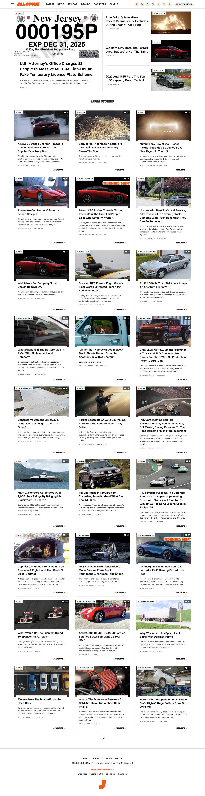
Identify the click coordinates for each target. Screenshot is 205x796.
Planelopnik (84, 251)
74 (67, 252)
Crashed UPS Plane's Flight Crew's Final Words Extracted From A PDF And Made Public (101, 287)
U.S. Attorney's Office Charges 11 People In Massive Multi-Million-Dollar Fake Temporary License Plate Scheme (56, 69)
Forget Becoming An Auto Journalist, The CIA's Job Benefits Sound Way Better (102, 423)
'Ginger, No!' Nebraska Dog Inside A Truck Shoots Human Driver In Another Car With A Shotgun (101, 353)
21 (67, 179)
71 (189, 252)
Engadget (82, 774)
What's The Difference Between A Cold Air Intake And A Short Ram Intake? (100, 703)
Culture (82, 112)
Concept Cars (145, 318)
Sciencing (110, 774)
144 (66, 601)
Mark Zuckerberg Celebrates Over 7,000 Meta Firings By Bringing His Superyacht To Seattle (39, 496)
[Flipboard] (148, 4)
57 (189, 535)
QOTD (20, 179)
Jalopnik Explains (25, 318)
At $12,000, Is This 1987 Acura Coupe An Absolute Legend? (163, 285)
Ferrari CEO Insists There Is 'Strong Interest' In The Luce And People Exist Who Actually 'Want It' (101, 214)
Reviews (73, 4)
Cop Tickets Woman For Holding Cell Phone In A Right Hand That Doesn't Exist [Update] (41, 570)
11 (128, 112)
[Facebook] (137, 4)
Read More (58, 170)
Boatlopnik (22, 461)
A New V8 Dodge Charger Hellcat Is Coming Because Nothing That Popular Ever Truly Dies (40, 147)
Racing (142, 388)
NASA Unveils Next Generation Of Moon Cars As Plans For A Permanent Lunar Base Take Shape (101, 570)
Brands (85, 4)
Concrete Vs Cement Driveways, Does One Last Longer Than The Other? (38, 423)
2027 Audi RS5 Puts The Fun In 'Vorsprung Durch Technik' (126, 78)
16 (189, 112)
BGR (101, 774)
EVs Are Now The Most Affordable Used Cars (39, 701)
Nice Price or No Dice (148, 251)
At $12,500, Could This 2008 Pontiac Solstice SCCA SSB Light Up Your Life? (102, 636)
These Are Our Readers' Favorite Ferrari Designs (38, 212)
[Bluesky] (142, 4)
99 (128, 318)
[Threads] (159, 4)
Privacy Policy (114, 758)
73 (128, 601)
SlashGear (122, 774)
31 (67, 318)
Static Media (86, 763)
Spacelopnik (160, 13)
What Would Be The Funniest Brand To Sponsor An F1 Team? (40, 634)
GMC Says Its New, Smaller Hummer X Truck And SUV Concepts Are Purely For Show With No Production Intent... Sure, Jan (163, 355)
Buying (114, 4)
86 (67, 535)
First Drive (159, 70)
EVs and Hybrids (146, 668)
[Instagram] (164, 4)
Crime (20, 13)
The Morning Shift (86, 179)
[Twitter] (153, 4)
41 (67, 388)
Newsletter (184, 4)
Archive (97, 758)
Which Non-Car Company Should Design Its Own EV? (38, 285)
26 (189, 179)
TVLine (92, 774)
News (60, 4)
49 (128, 179)
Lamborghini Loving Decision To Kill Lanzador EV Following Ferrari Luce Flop (162, 570)
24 (189, 318)
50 (189, 601)
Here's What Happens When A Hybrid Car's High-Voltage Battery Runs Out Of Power (163, 703)
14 (128, 535)
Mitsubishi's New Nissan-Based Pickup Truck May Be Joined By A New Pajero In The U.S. (161, 147)
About (86, 758)
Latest (50, 4)
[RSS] (170, 4)
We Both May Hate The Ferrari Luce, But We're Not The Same (127, 49)
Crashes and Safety (147, 601)
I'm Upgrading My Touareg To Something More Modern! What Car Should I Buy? (101, 496)
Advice (81, 461)
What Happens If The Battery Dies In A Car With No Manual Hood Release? (41, 353)
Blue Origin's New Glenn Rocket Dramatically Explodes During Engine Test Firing (127, 21)
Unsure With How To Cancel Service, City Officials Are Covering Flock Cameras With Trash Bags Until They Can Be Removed (163, 216)
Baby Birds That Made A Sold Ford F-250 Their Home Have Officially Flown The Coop (102, 147)
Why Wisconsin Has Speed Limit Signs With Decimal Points (160, 635)
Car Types (100, 4)
